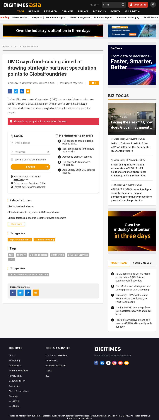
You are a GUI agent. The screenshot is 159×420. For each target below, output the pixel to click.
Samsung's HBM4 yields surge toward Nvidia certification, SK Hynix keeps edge (132, 298)
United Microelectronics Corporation (28, 274)
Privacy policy (15, 375)
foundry (21, 254)
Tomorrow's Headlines (56, 355)
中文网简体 (14, 406)
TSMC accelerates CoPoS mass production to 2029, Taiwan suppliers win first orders (133, 277)
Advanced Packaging (127, 17)
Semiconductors (30, 46)
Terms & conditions (18, 370)
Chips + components (20, 239)
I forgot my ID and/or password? (30, 186)
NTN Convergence (80, 17)
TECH (20, 11)
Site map (13, 396)
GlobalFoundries (38, 254)
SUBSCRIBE (138, 4)
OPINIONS (68, 11)
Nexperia (37, 17)
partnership (57, 254)
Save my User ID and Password (30, 159)
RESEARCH (50, 11)
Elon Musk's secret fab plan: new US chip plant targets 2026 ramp (133, 288)
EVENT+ (115, 11)
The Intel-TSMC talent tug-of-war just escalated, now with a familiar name (133, 311)
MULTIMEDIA (132, 11)
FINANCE (83, 11)
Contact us (14, 386)
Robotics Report (103, 17)
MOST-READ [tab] (119, 262)
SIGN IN (37, 166)
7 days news (51, 360)
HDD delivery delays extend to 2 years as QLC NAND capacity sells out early (134, 323)
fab (11, 254)
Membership (15, 365)
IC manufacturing (44, 239)
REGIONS (33, 11)
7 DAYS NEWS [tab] (141, 262)
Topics (48, 370)
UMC (11, 259)
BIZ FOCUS (99, 11)
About (12, 355)
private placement (78, 254)
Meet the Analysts (55, 17)
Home (6, 46)
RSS (47, 375)
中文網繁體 (14, 401)
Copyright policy (17, 380)
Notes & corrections (19, 391)
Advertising (14, 360)
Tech (15, 46)
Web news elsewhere (55, 365)
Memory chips (19, 17)
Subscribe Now (58, 121)
